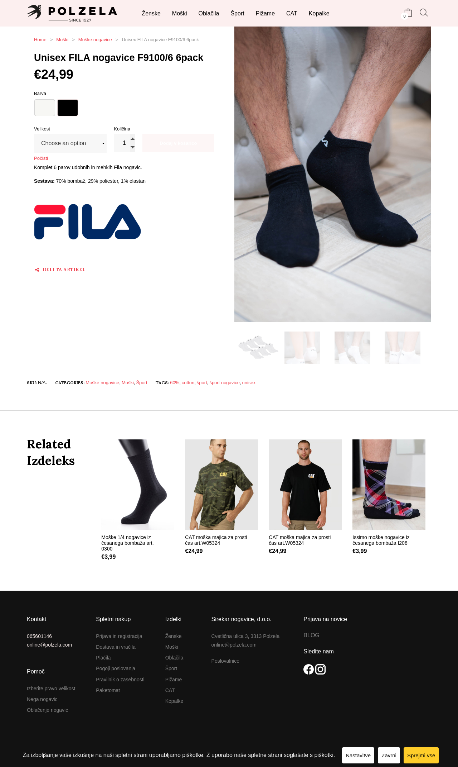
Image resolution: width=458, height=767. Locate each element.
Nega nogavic (42, 699)
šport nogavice (224, 382)
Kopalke (174, 701)
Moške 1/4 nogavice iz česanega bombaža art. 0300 (127, 543)
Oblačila (174, 658)
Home (40, 39)
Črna (68, 108)
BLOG (311, 635)
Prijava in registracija (119, 636)
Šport (141, 382)
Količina (122, 129)
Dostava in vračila (116, 647)
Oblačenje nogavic (47, 710)
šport (202, 382)
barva (40, 93)
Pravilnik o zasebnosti (120, 679)
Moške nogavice (95, 39)
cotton (188, 382)
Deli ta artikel (60, 270)
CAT (170, 690)
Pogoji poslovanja (115, 668)
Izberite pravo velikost (51, 688)
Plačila (103, 658)
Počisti (41, 158)
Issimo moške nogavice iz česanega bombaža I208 (381, 540)
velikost (42, 129)
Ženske (173, 636)
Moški (62, 39)
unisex (249, 382)
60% (174, 382)
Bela (45, 108)
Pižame (173, 679)
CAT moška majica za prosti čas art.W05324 (216, 540)
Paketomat (108, 690)
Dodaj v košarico (178, 143)
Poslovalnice (225, 661)
